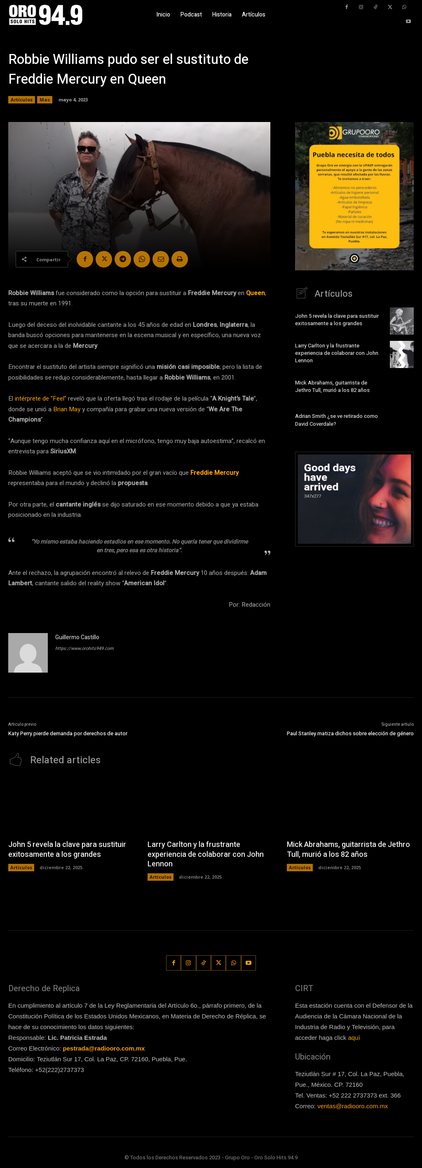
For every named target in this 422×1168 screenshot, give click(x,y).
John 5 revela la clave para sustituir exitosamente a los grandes (337, 319)
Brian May (66, 409)
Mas (44, 99)
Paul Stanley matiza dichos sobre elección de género (350, 733)
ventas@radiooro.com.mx (352, 1105)
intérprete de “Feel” (40, 398)
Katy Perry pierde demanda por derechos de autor (67, 733)
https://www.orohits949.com (84, 648)
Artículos (21, 99)
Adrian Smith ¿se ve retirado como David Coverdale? (336, 419)
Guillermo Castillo (77, 637)
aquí (354, 1037)
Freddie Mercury (214, 472)
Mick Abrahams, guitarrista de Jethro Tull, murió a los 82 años (332, 386)
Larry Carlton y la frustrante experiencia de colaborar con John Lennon (336, 353)
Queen (255, 293)
